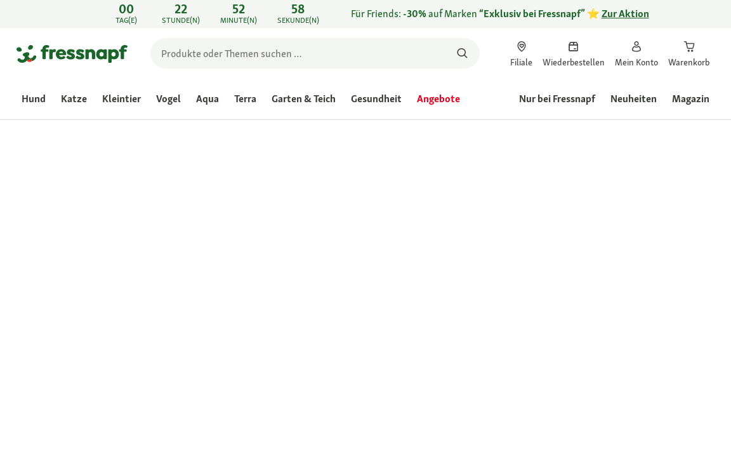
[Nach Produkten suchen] (462, 53)
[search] (315, 53)
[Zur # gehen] (397, 298)
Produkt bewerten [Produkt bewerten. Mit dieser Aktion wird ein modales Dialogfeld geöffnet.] (520, 215)
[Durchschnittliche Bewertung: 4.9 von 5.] (415, 215)
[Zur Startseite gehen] (72, 53)
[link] (365, 14)
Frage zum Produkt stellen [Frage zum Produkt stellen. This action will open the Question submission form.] (611, 215)
